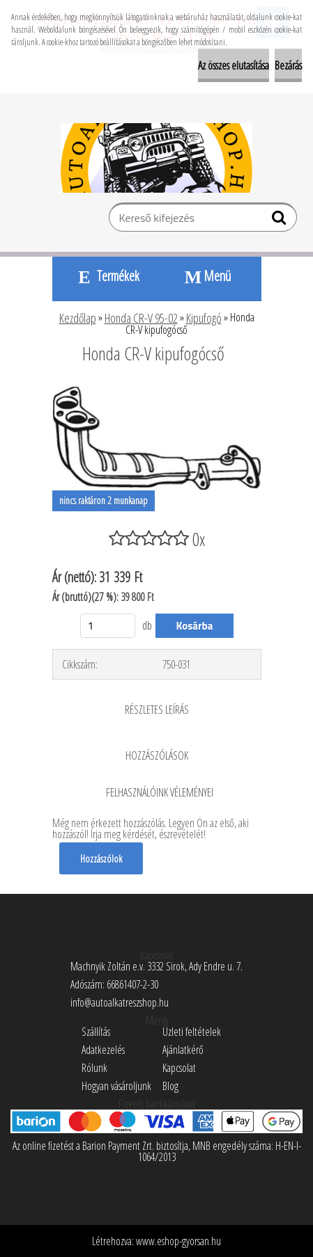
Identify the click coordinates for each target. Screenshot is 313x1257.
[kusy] (108, 626)
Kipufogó (204, 318)
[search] (280, 221)
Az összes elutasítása (233, 65)
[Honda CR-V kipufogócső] (156, 391)
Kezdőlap (77, 318)
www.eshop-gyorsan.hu (178, 1241)
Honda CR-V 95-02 (141, 318)
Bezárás (288, 65)
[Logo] (156, 158)
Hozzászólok (101, 858)
